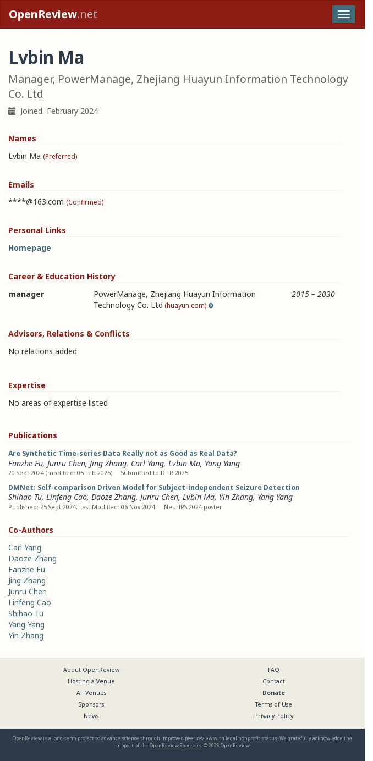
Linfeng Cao (66, 497)
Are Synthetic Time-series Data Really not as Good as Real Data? (122, 453)
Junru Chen (66, 463)
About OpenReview (91, 670)
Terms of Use (273, 704)
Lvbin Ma (184, 463)
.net (53, 14)
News (91, 716)
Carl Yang (147, 463)
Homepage (29, 247)
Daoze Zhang (113, 497)
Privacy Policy (273, 716)
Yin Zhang (236, 497)
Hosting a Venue (91, 681)
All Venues (91, 693)
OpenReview (27, 738)
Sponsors (91, 704)
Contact (273, 681)
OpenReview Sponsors (175, 745)
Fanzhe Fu (25, 463)
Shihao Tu (25, 497)
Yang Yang (222, 463)
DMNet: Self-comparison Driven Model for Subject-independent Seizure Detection (154, 487)
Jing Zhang (108, 463)
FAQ (273, 670)
